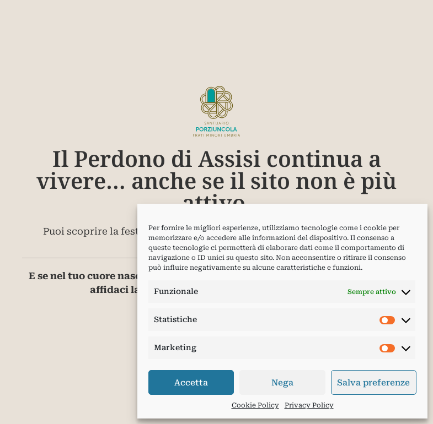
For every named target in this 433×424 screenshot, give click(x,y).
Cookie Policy (255, 405)
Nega (282, 383)
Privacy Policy (309, 405)
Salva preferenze (373, 383)
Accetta (191, 383)
